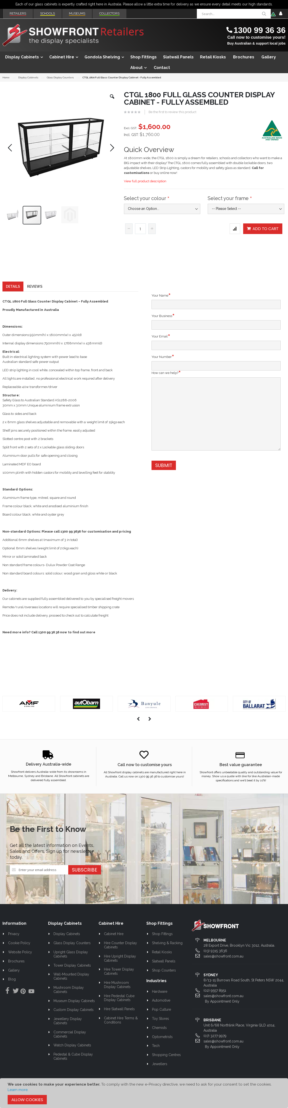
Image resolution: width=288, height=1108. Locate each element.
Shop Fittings (162, 943)
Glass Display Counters (60, 77)
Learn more (18, 1090)
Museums (77, 13)
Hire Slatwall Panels (119, 1018)
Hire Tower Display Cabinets (119, 980)
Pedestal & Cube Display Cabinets (73, 1065)
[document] (144, 1093)
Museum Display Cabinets (74, 1010)
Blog (12, 988)
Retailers (18, 13)
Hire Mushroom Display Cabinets (117, 994)
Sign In (280, 14)
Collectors (109, 13)
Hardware (159, 1000)
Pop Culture (161, 1018)
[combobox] (234, 14)
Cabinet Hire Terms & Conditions (121, 1029)
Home (6, 77)
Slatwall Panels (163, 970)
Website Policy (20, 961)
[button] (112, 100)
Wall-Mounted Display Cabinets (71, 985)
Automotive (161, 1009)
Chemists (159, 1037)
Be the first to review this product (172, 112)
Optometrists (162, 1046)
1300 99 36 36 (260, 30)
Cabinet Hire (113, 943)
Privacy (13, 943)
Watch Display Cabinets (72, 1054)
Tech (156, 1055)
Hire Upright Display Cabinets (120, 967)
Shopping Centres (166, 1064)
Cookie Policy (19, 952)
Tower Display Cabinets (72, 974)
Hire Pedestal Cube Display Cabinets (119, 1007)
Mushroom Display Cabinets (68, 998)
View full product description (145, 181)
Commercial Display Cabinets (69, 1043)
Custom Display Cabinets (73, 1019)
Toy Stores (160, 1027)
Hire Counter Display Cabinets (120, 954)
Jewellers (159, 1073)
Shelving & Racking (167, 952)
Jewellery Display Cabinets (67, 1030)
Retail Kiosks (162, 961)
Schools (47, 13)
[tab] (12, 295)
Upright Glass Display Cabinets (70, 963)
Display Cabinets (28, 77)
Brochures (16, 970)
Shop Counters (164, 979)
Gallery (14, 979)
